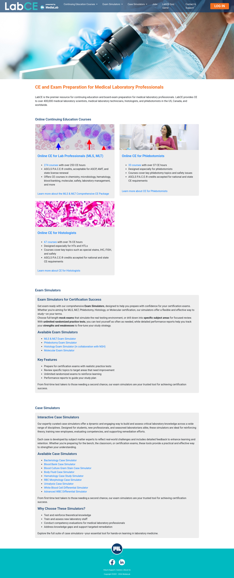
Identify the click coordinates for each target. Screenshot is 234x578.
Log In (219, 6)
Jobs (154, 4)
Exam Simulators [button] (112, 4)
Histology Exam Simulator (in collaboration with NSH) (74, 346)
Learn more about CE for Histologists (59, 270)
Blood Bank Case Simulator (59, 464)
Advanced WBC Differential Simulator (65, 491)
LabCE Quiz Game (168, 6)
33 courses (134, 165)
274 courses (51, 165)
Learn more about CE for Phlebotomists (145, 191)
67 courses (50, 242)
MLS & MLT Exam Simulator (60, 338)
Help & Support (109, 570)
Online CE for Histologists (57, 233)
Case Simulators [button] (136, 4)
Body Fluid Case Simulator (59, 472)
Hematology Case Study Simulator (64, 476)
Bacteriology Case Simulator (60, 460)
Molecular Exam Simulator (59, 350)
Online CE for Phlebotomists (143, 156)
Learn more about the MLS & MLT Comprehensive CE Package (73, 193)
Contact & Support (191, 6)
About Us (127, 570)
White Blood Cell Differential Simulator (66, 487)
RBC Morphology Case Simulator (63, 479)
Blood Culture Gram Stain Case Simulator (67, 468)
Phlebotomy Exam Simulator (60, 342)
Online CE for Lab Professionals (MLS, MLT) (70, 156)
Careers (119, 570)
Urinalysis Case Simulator (58, 483)
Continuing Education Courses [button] (80, 4)
